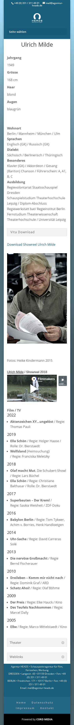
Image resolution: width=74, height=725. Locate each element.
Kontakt (47, 708)
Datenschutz (42, 702)
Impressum (25, 708)
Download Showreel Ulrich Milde (31, 244)
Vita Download (22, 232)
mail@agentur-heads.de (40, 688)
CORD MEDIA (44, 719)
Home (21, 702)
